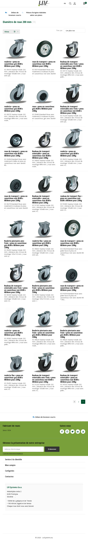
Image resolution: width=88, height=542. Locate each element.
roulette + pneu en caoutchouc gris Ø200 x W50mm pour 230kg (13, 63)
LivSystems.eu (47, 537)
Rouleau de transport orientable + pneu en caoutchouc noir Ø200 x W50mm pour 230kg (41, 154)
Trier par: (59, 30)
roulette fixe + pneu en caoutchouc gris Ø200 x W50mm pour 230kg (41, 243)
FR (65, 3)
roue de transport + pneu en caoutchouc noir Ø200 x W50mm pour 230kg (43, 63)
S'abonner (52, 449)
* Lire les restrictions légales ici (13, 453)
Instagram (67, 431)
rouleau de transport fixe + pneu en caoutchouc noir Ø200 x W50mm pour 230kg (71, 198)
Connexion (74, 3)
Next (83, 402)
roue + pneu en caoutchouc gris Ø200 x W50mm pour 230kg (43, 108)
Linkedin (78, 431)
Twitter (72, 431)
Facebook (62, 431)
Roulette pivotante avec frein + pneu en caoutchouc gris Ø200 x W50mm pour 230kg (15, 244)
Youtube (83, 431)
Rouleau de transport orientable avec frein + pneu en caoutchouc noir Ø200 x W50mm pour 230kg (72, 65)
